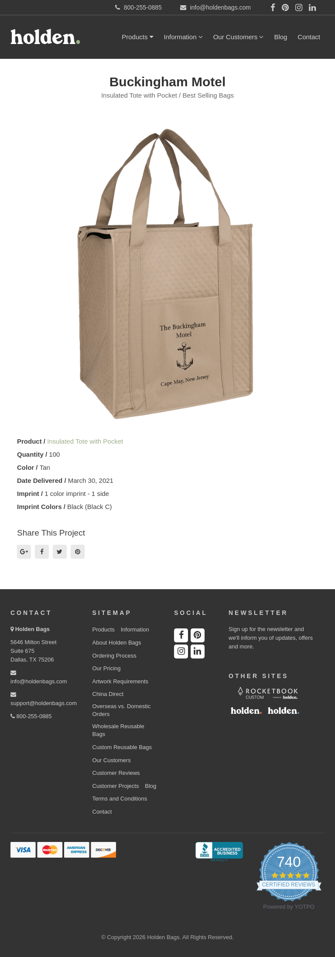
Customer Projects (115, 786)
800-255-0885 (31, 716)
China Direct (108, 694)
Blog (280, 37)
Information (183, 37)
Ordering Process (114, 655)
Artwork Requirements (120, 681)
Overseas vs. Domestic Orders (121, 710)
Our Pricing (106, 668)
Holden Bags (32, 629)
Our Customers (238, 37)
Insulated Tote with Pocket (85, 441)
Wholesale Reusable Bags (118, 730)
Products (137, 37)
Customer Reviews (116, 773)
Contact (308, 37)
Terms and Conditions (119, 798)
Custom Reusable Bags (122, 747)
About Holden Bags (116, 642)
